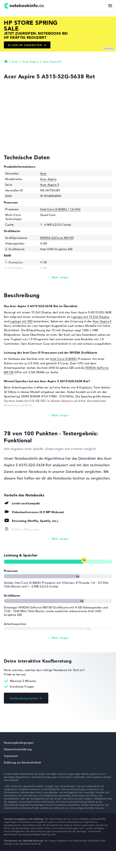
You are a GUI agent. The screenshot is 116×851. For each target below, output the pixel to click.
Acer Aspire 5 (52, 61)
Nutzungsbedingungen (19, 742)
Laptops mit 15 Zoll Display (90, 317)
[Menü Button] (110, 5)
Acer (15, 61)
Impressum (11, 756)
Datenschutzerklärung (18, 749)
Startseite (6, 61)
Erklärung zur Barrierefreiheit (22, 762)
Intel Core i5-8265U (63, 359)
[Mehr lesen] (58, 277)
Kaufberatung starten (24, 698)
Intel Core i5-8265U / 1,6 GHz (60, 209)
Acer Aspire (30, 61)
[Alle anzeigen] (58, 539)
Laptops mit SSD (21, 321)
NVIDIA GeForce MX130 (57, 238)
